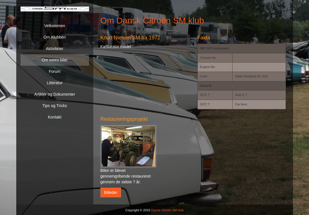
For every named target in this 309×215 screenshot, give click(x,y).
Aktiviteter (54, 48)
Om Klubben (55, 37)
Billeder (111, 192)
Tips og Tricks (55, 105)
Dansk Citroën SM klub (167, 210)
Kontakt (54, 117)
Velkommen (54, 25)
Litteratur (54, 83)
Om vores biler (55, 60)
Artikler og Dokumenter (54, 94)
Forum (54, 71)
